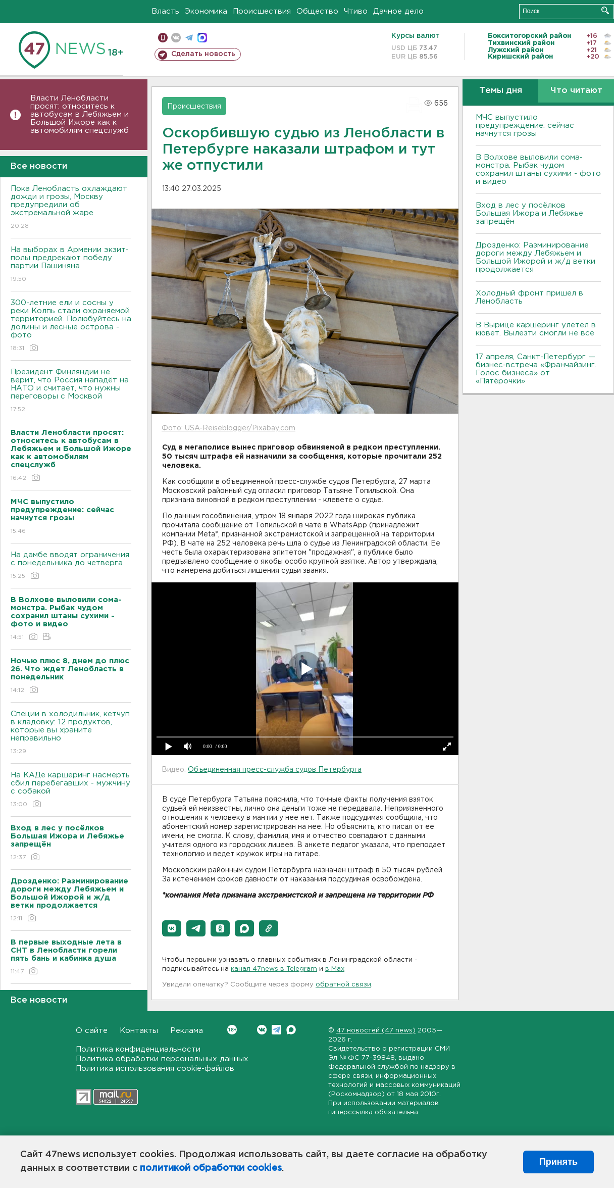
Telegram (276, 1029)
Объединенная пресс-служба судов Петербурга (275, 770)
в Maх (334, 969)
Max (291, 1029)
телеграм (189, 37)
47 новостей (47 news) (376, 1030)
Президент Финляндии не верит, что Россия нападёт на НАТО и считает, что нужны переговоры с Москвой (71, 391)
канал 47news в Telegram (274, 969)
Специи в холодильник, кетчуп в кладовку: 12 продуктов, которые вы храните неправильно (71, 733)
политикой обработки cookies (211, 1168)
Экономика (206, 11)
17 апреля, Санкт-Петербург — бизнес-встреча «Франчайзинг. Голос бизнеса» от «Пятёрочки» (536, 369)
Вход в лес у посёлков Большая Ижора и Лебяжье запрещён (529, 213)
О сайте (92, 1030)
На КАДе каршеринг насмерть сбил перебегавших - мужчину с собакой (71, 790)
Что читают (576, 90)
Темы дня (500, 90)
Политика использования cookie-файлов (155, 1068)
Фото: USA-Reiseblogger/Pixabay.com (228, 428)
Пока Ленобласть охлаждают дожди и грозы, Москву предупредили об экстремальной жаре (71, 207)
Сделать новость (203, 54)
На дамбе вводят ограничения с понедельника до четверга (71, 566)
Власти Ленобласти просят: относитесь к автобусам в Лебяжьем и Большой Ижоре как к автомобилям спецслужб (79, 114)
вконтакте (176, 37)
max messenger (202, 37)
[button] (171, 928)
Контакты (139, 1030)
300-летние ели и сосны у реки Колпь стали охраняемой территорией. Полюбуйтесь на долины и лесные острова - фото (71, 326)
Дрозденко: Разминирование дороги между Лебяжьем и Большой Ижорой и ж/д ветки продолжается (535, 257)
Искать (605, 10)
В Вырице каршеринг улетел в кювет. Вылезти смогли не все (536, 329)
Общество (317, 11)
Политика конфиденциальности (138, 1049)
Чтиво (356, 11)
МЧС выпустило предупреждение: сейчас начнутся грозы (525, 125)
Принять (558, 1162)
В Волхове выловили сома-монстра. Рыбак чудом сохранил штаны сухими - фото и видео (538, 169)
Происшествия (262, 11)
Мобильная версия (163, 37)
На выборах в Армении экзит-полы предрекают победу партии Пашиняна (71, 264)
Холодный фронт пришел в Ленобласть (529, 297)
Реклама (186, 1030)
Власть (165, 11)
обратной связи (343, 984)
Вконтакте (232, 1029)
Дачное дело (398, 11)
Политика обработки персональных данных (162, 1059)
